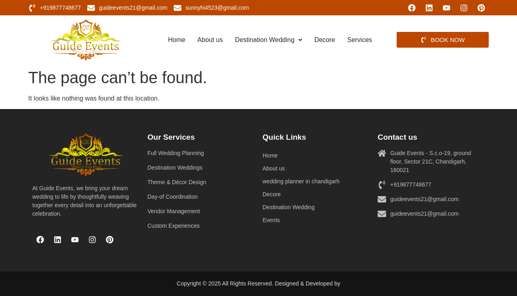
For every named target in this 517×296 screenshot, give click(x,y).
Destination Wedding (268, 39)
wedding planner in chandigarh (301, 181)
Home (176, 39)
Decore (324, 39)
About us (210, 39)
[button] (268, 40)
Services (359, 39)
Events (271, 220)
